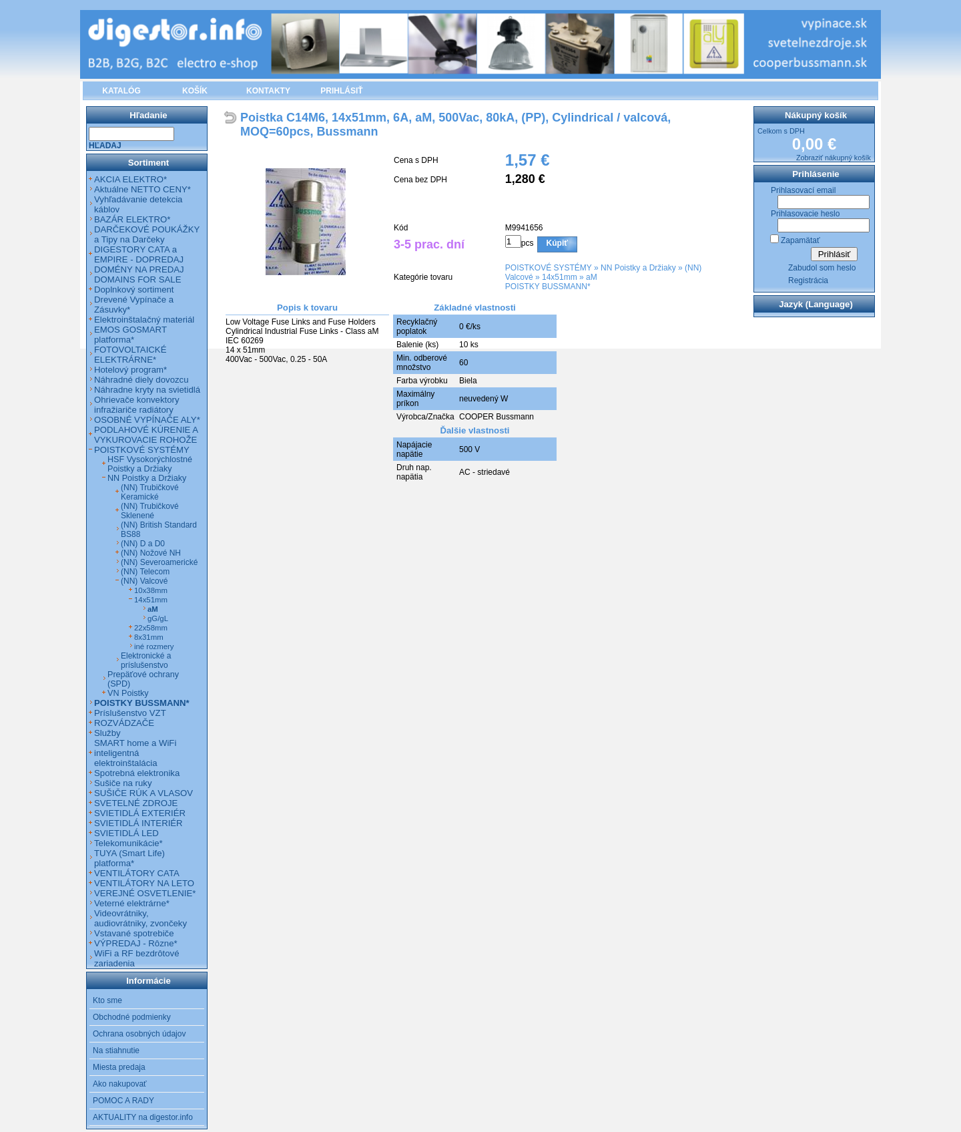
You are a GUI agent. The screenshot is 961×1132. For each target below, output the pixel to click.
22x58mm (151, 628)
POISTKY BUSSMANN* (548, 286)
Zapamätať (800, 240)
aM (591, 277)
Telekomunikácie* (128, 843)
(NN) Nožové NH (151, 553)
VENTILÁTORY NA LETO (144, 883)
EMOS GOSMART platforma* (130, 335)
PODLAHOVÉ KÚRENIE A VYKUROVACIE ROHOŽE (146, 435)
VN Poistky (128, 693)
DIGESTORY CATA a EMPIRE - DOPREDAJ (139, 254)
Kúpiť (557, 243)
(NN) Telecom (145, 571)
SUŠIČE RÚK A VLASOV (143, 793)
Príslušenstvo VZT (130, 713)
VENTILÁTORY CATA (137, 873)
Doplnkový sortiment (134, 290)
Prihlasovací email (803, 190)
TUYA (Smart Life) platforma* (129, 858)
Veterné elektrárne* (132, 903)
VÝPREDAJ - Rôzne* (136, 943)
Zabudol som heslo (822, 267)
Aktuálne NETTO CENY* (142, 189)
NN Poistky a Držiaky (638, 267)
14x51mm (559, 277)
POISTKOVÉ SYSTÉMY (548, 267)
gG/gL (157, 618)
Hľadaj (105, 145)
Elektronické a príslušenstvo (146, 660)
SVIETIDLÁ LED (126, 833)
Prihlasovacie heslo (805, 213)
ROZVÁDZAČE (124, 723)
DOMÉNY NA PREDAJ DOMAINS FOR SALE (139, 274)
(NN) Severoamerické (159, 562)
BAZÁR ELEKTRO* (132, 219)
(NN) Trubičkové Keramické (150, 492)
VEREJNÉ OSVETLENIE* (145, 893)
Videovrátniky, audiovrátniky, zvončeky (140, 918)
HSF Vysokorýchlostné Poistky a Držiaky (149, 464)
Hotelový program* (130, 370)
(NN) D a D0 (143, 543)
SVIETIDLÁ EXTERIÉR (140, 813)
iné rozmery (154, 646)
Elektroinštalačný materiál (144, 320)
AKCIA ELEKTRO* (130, 179)
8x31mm (149, 637)
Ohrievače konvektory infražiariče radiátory (137, 405)
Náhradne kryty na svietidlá (147, 390)
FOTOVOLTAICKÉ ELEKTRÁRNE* (130, 355)
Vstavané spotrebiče (134, 933)
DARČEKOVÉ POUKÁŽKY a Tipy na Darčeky (147, 234)
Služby (107, 733)
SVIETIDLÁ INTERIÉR (138, 823)
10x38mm (151, 590)
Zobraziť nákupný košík (833, 158)
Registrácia (808, 280)
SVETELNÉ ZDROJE (136, 803)
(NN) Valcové (144, 581)
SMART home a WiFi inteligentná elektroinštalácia (135, 753)
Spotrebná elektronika (137, 773)
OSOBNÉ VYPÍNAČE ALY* (147, 420)
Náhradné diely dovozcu (141, 380)
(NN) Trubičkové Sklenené (150, 511)
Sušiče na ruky (123, 783)
